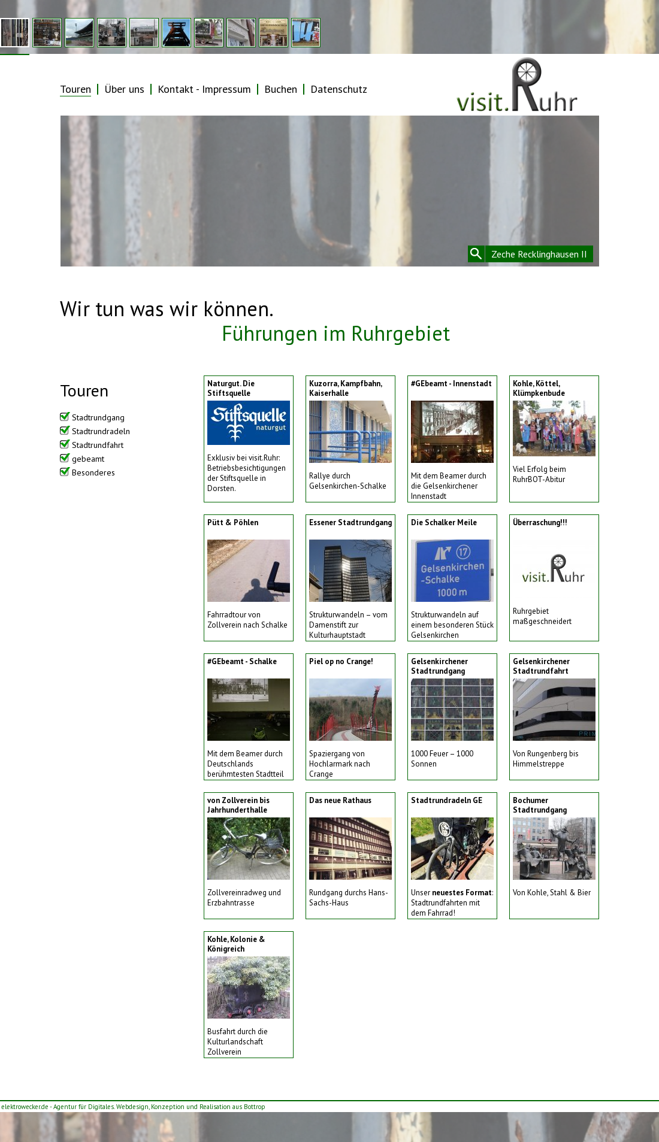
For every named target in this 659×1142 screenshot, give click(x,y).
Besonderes (93, 472)
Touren (75, 89)
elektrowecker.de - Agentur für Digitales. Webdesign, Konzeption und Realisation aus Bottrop (133, 1106)
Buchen (280, 89)
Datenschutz (338, 89)
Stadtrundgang (98, 417)
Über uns (124, 89)
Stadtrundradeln (101, 431)
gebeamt (88, 458)
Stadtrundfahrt (97, 445)
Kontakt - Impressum (204, 89)
